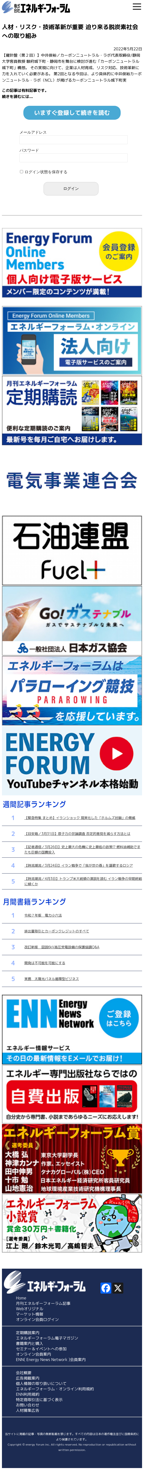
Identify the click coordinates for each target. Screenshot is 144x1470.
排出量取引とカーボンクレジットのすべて (56, 931)
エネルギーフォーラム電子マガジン (47, 1338)
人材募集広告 (27, 1410)
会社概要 (24, 1373)
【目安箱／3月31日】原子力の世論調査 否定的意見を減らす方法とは (77, 833)
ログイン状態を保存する (46, 172)
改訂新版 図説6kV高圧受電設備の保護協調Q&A (61, 947)
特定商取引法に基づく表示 (39, 1400)
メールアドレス (33, 132)
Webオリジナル (30, 1309)
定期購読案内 (27, 1333)
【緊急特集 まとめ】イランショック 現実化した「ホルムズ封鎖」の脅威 (79, 817)
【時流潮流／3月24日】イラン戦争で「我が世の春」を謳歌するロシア (78, 865)
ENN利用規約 (27, 1394)
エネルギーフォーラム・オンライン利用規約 (55, 1389)
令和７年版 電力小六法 (43, 915)
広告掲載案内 (27, 1378)
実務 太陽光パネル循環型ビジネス (51, 978)
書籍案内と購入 (29, 1343)
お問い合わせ (27, 1405)
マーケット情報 (29, 1314)
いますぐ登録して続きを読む (72, 112)
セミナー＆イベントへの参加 (41, 1349)
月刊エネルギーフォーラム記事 (43, 1303)
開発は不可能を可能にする (44, 963)
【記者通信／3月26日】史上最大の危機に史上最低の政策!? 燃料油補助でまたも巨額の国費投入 (82, 849)
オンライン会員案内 (33, 1354)
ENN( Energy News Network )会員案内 (51, 1360)
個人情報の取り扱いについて (41, 1383)
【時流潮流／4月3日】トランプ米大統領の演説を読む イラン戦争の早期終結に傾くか (83, 881)
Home (21, 1298)
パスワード (29, 150)
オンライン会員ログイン (37, 1319)
